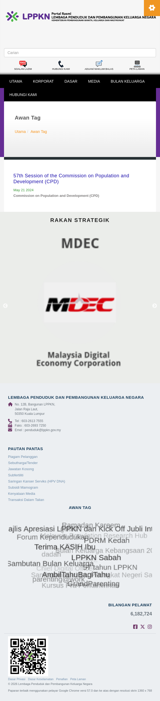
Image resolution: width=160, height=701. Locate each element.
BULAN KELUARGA (128, 81)
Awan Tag (39, 131)
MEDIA (94, 81)
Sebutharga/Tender (23, 463)
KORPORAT (43, 81)
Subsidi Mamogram (23, 487)
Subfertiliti (15, 475)
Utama (20, 131)
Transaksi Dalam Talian (26, 500)
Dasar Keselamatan (40, 679)
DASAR (71, 81)
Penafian (62, 679)
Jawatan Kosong (21, 469)
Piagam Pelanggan (23, 457)
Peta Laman (78, 679)
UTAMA (15, 81)
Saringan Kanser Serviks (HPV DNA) (36, 481)
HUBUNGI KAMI (23, 95)
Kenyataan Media (21, 494)
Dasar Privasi (16, 679)
